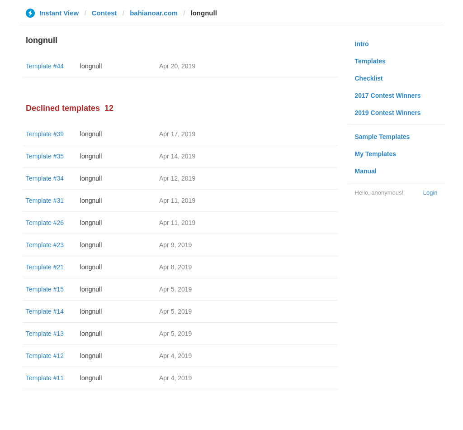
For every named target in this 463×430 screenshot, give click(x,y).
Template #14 (45, 311)
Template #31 (45, 200)
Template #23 (45, 244)
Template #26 (45, 222)
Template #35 (45, 156)
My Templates (376, 154)
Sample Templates (382, 136)
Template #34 (45, 178)
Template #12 (45, 355)
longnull (91, 66)
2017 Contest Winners (388, 95)
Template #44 (45, 66)
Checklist (369, 78)
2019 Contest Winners (388, 112)
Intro (362, 44)
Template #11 (45, 378)
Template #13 (45, 333)
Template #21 (45, 267)
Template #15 (45, 289)
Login (430, 192)
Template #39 (45, 134)
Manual (366, 171)
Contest (104, 13)
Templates (370, 61)
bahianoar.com (154, 13)
